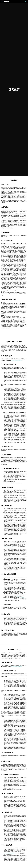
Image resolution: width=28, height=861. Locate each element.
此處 (18, 596)
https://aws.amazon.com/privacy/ (9, 546)
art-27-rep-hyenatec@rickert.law (16, 360)
